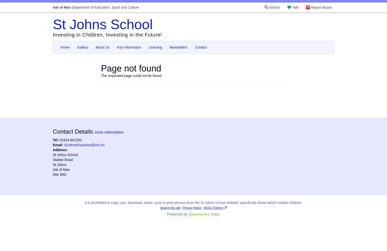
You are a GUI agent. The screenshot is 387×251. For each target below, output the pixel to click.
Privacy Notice (192, 208)
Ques (204, 214)
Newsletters (179, 47)
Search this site (170, 208)
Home (65, 47)
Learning (155, 47)
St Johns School (103, 24)
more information (109, 132)
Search (272, 7)
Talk (295, 7)
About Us (103, 47)
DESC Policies (215, 208)
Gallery (82, 47)
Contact (201, 47)
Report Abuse (321, 7)
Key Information (129, 47)
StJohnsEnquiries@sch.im (84, 145)
